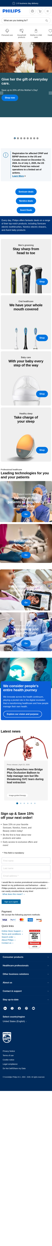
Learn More (18, 176)
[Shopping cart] (40, 11)
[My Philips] (32, 11)
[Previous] (1, 93)
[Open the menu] (47, 11)
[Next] (50, 93)
